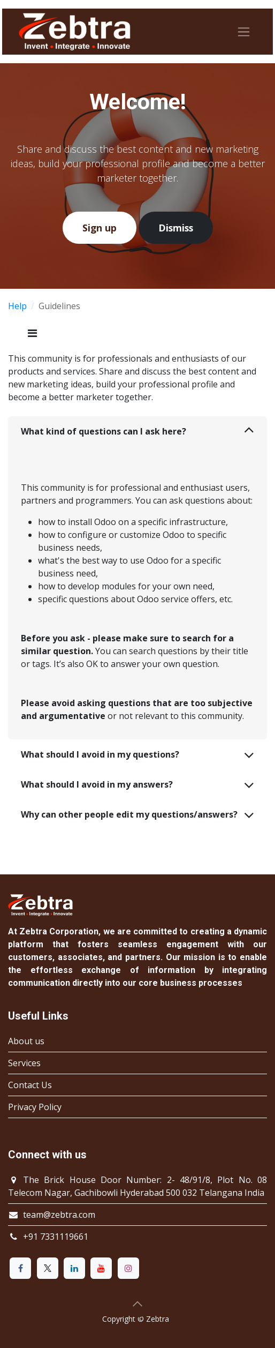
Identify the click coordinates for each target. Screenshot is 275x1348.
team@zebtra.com (59, 1214)
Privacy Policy (35, 1107)
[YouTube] (101, 1268)
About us (26, 1041)
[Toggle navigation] (243, 31)
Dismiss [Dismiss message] (175, 227)
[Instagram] (128, 1268)
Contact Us (30, 1085)
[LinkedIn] (74, 1268)
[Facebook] (20, 1268)
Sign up (99, 227)
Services (24, 1063)
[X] (47, 1268)
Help (17, 306)
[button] (137, 1304)
